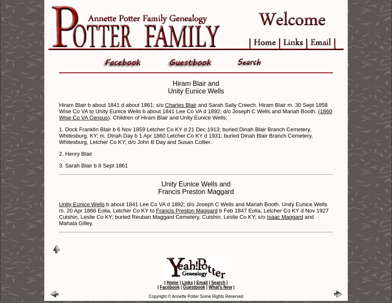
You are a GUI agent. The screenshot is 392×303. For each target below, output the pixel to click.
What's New (220, 287)
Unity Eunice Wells (82, 204)
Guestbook (194, 287)
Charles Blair (180, 105)
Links (187, 282)
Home (172, 282)
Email (202, 282)
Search (218, 282)
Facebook (170, 287)
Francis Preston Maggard (186, 210)
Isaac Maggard (285, 217)
